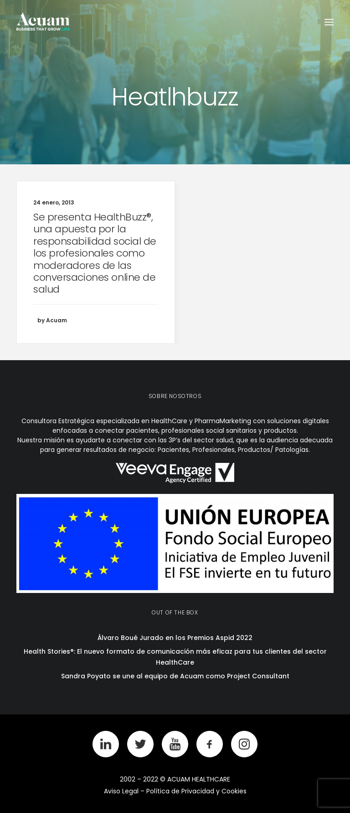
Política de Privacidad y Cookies (196, 791)
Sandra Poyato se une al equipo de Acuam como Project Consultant (175, 676)
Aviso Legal (121, 791)
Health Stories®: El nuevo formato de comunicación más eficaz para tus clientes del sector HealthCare (175, 657)
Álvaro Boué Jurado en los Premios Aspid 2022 (175, 637)
